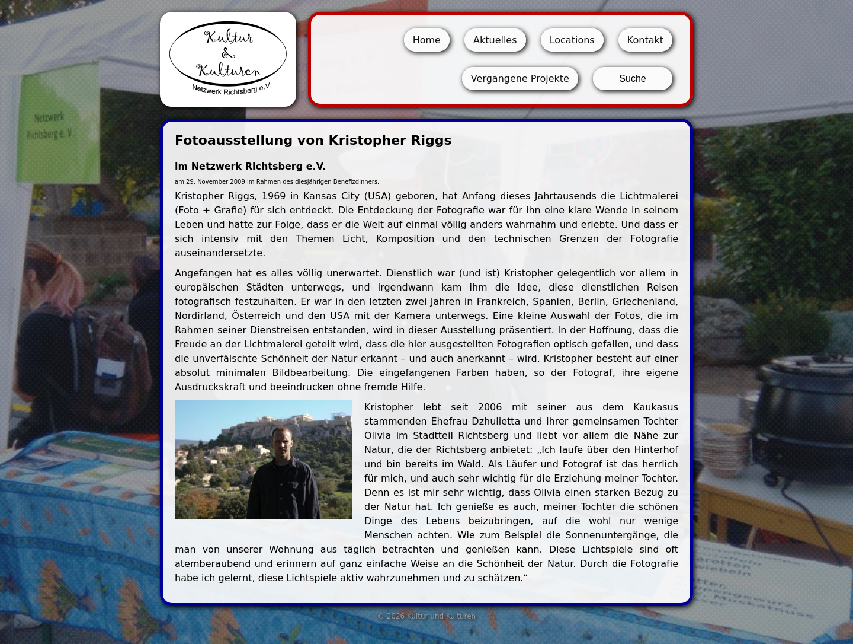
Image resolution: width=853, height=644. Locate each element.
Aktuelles (495, 40)
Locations (572, 40)
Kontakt (645, 40)
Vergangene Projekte (520, 78)
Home (427, 40)
